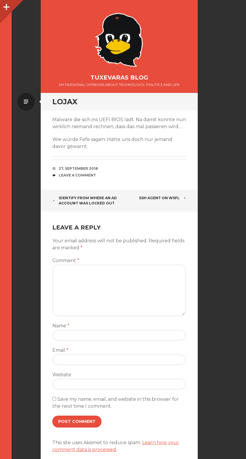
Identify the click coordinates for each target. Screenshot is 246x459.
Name (60, 326)
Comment (65, 260)
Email (60, 350)
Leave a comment (77, 175)
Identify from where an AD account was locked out (84, 200)
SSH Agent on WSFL (162, 198)
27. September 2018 (78, 168)
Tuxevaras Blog (119, 77)
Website (61, 374)
